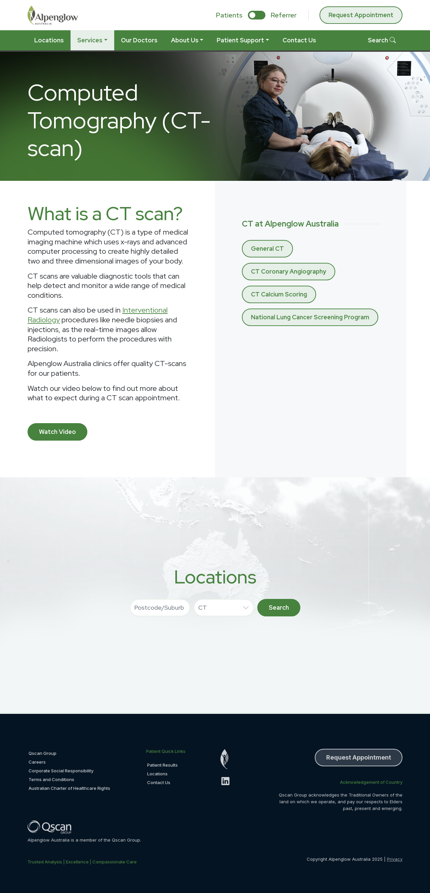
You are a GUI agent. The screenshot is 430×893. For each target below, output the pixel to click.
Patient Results (162, 765)
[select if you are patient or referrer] (256, 15)
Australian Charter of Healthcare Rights (69, 788)
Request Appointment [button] (358, 757)
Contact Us (299, 40)
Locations (49, 40)
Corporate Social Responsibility (61, 770)
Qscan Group (42, 753)
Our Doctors (139, 40)
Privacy (394, 859)
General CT (267, 248)
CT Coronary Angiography (288, 271)
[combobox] (160, 607)
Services (89, 40)
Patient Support (240, 40)
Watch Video (57, 432)
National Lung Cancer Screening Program (310, 317)
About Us (185, 40)
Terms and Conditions (51, 779)
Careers (37, 762)
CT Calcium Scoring (279, 294)
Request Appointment (361, 15)
